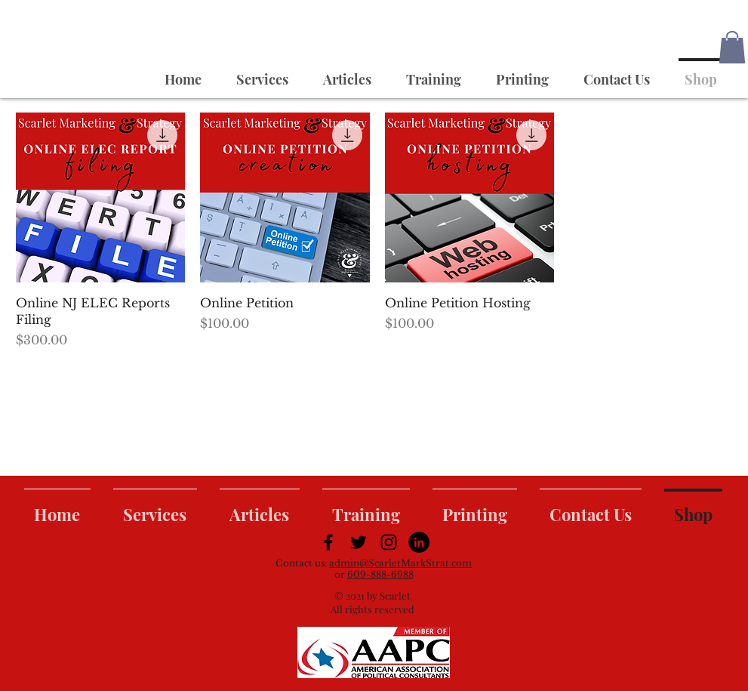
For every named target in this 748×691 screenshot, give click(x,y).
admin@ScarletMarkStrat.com (400, 563)
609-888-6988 (380, 574)
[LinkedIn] (418, 542)
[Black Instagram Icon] (388, 542)
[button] (732, 47)
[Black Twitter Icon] (358, 542)
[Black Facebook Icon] (328, 542)
